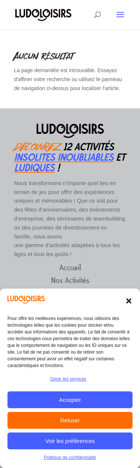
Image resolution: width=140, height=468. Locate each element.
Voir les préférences (70, 441)
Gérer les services (68, 379)
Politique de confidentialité (70, 457)
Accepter (70, 400)
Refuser (70, 420)
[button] (129, 301)
